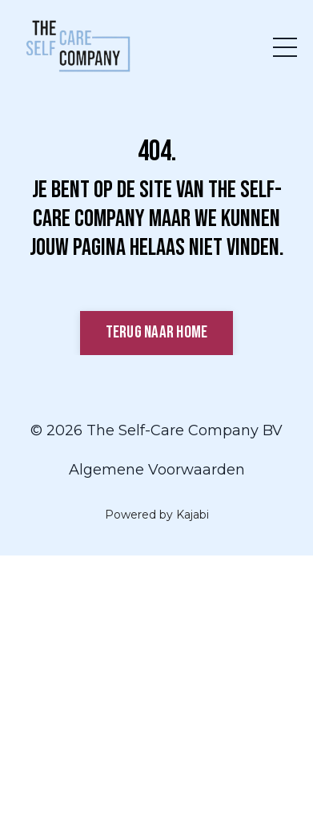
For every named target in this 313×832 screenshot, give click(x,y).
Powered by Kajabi (157, 514)
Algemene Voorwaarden (157, 470)
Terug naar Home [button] (157, 332)
